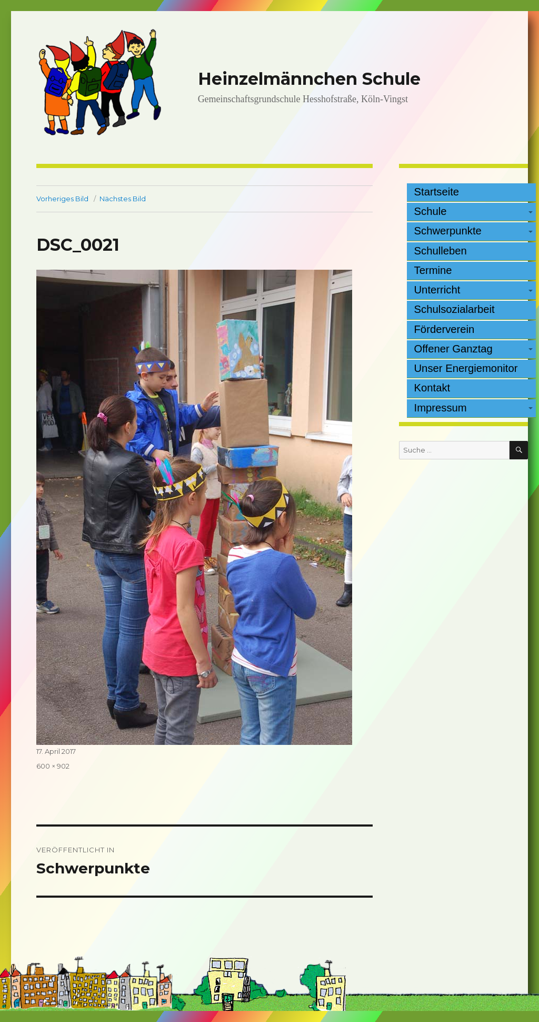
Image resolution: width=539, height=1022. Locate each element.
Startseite (437, 192)
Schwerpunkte (448, 231)
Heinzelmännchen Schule (309, 78)
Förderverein (444, 329)
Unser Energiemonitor (466, 368)
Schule (430, 211)
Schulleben (440, 251)
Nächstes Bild (122, 198)
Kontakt (432, 388)
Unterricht (437, 290)
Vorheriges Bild (62, 198)
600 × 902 (52, 766)
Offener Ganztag (453, 349)
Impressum (440, 408)
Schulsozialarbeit (454, 309)
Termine (433, 270)
